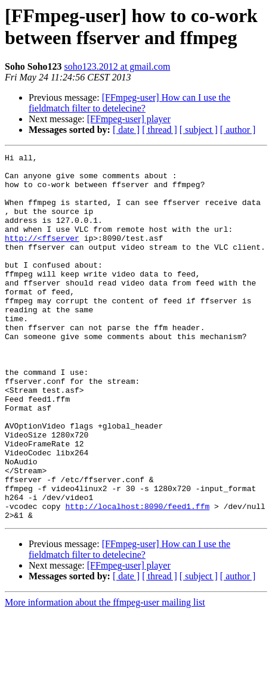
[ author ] (238, 130)
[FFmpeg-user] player (129, 119)
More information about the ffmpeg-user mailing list (105, 676)
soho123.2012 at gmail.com (117, 66)
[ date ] (126, 130)
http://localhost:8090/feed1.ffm (137, 577)
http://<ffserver (42, 255)
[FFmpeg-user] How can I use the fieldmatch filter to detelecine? (129, 102)
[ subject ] (199, 130)
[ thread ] (159, 130)
